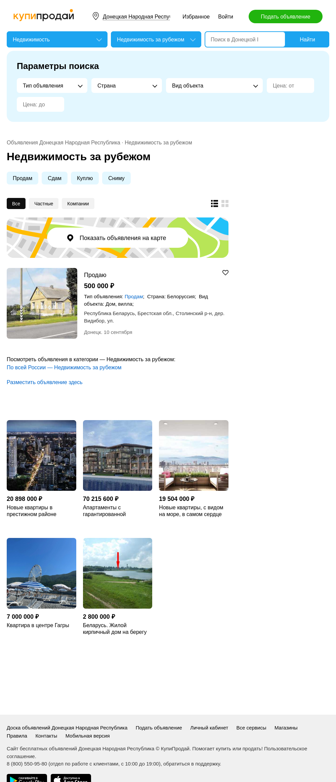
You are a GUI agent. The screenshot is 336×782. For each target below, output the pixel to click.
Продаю (95, 275)
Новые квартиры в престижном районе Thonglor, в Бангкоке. (33, 511)
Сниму (116, 178)
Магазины (286, 727)
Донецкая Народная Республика (143, 17)
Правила (17, 736)
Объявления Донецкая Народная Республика (63, 142)
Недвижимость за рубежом (158, 142)
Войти (225, 17)
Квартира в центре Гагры (38, 625)
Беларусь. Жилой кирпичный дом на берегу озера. (115, 629)
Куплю (85, 178)
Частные (43, 203)
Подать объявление (285, 17)
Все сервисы (251, 727)
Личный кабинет (209, 727)
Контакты (46, 736)
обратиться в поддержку (191, 764)
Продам (22, 178)
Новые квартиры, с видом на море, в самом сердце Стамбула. (191, 511)
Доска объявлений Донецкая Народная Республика (67, 727)
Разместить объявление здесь (45, 382)
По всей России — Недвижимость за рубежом (64, 367)
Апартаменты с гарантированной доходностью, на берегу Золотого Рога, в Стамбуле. (117, 511)
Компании (78, 203)
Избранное (196, 17)
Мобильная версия (88, 736)
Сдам (54, 178)
